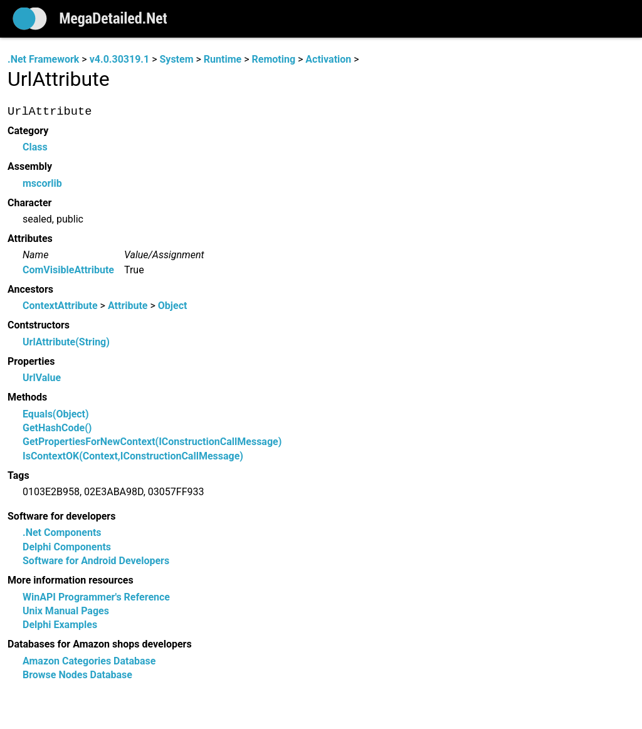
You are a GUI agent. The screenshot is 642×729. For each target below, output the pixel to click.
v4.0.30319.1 (119, 59)
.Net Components (62, 533)
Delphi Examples (60, 625)
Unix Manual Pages (66, 611)
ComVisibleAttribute (68, 270)
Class (35, 148)
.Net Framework (43, 59)
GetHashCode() (57, 428)
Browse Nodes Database (77, 675)
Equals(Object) (56, 414)
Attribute (128, 306)
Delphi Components (67, 547)
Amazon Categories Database (89, 661)
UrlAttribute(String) (66, 342)
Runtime (222, 59)
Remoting (273, 59)
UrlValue (42, 378)
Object (172, 306)
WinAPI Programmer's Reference (96, 597)
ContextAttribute (60, 306)
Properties (31, 361)
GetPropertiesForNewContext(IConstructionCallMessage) (152, 442)
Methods (27, 397)
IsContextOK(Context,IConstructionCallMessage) (133, 456)
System (176, 59)
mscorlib (42, 183)
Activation (328, 59)
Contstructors (39, 326)
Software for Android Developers (96, 561)
